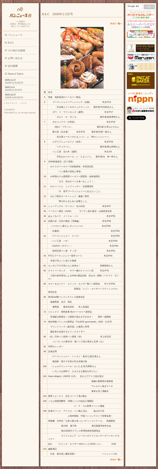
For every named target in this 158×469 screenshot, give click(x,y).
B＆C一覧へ (116, 23)
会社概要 (13, 66)
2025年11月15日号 (14, 82)
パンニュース (15, 35)
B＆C (11, 42)
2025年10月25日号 (14, 97)
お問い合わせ (15, 58)
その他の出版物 (16, 50)
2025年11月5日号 (13, 90)
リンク (24, 103)
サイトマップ (11, 103)
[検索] (134, 6)
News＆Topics (15, 73)
